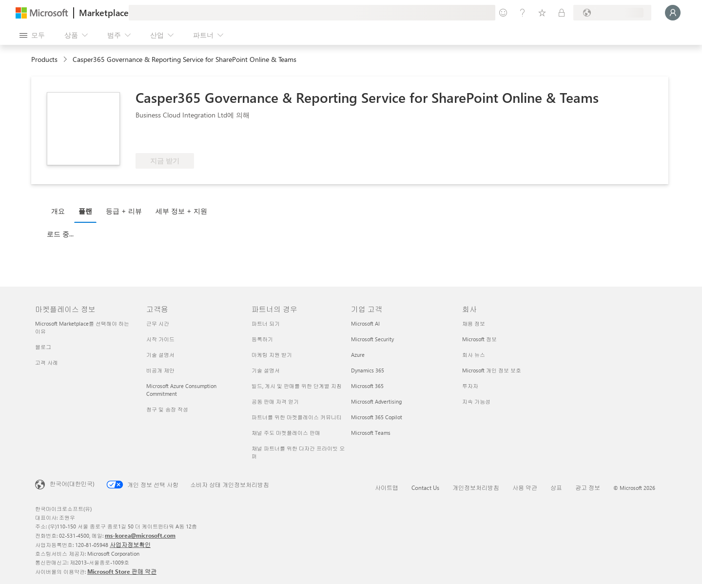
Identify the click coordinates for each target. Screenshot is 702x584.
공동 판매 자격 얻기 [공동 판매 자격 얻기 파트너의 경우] (275, 401)
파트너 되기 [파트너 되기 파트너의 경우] (266, 323)
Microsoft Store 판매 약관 (121, 571)
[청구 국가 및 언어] (612, 12)
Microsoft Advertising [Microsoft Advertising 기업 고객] (376, 401)
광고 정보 (587, 487)
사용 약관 (524, 487)
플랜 (85, 210)
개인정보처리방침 (475, 487)
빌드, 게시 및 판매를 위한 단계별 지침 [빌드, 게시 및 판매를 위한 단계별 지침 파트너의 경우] (297, 385)
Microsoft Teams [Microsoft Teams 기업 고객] (370, 432)
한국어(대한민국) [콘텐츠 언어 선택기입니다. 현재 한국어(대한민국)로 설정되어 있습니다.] (72, 483)
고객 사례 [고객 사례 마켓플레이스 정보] (46, 362)
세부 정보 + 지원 (181, 210)
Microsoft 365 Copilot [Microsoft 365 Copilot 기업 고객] (376, 417)
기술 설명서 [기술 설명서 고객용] (160, 354)
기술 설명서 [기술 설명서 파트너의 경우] (266, 370)
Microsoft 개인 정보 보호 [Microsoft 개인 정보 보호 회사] (491, 370)
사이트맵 (386, 487)
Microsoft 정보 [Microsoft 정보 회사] (479, 339)
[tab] (60, 210)
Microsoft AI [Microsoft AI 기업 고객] (365, 323)
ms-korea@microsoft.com (140, 535)
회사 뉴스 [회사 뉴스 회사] (473, 354)
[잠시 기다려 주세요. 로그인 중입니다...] (672, 12)
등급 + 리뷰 (124, 210)
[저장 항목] (542, 12)
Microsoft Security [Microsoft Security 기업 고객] (372, 339)
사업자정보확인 (130, 544)
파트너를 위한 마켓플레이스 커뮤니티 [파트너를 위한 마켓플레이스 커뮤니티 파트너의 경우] (297, 417)
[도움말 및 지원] (522, 12)
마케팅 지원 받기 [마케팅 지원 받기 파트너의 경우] (272, 354)
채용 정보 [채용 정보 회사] (473, 323)
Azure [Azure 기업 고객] (358, 354)
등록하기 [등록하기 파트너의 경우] (262, 339)
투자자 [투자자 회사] (470, 385)
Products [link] (44, 59)
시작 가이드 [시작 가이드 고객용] (160, 339)
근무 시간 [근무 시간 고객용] (157, 323)
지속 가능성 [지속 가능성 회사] (476, 401)
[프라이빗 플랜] (561, 12)
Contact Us (425, 487)
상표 (556, 487)
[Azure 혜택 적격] (175, 138)
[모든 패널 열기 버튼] (32, 35)
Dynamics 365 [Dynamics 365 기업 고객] (367, 370)
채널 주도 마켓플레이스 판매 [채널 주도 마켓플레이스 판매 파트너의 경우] (286, 432)
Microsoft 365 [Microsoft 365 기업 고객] (367, 385)
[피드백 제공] (503, 12)
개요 (58, 210)
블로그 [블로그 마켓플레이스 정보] (43, 346)
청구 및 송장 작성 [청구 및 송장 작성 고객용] (167, 409)
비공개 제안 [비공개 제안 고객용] (160, 370)
